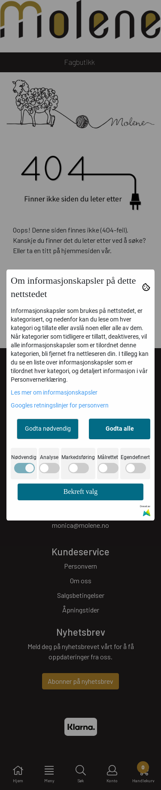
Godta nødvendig (48, 428)
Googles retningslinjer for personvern (60, 405)
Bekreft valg (81, 491)
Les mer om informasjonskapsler (54, 392)
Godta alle (120, 428)
